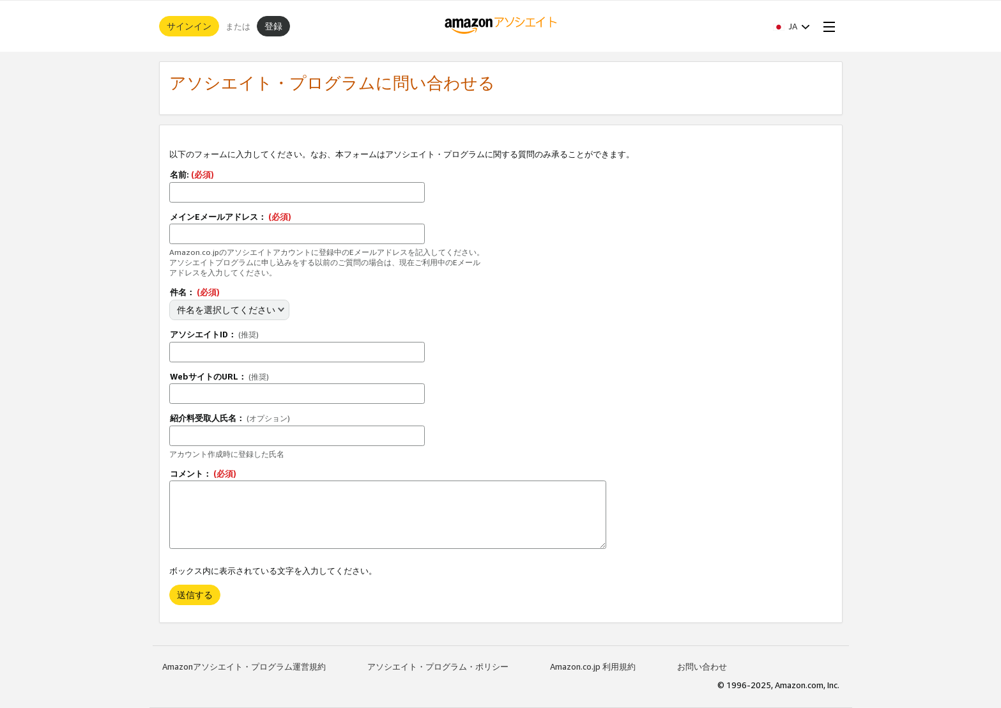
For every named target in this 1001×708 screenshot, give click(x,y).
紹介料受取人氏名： (230, 418)
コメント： (203, 473)
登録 (273, 25)
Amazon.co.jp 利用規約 (593, 666)
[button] (791, 26)
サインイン (189, 25)
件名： (195, 292)
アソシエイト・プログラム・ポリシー (437, 666)
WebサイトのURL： (219, 376)
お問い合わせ (702, 666)
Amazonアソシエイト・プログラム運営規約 (244, 666)
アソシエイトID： (214, 334)
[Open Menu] (827, 26)
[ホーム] (500, 26)
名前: (192, 174)
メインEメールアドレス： (230, 217)
